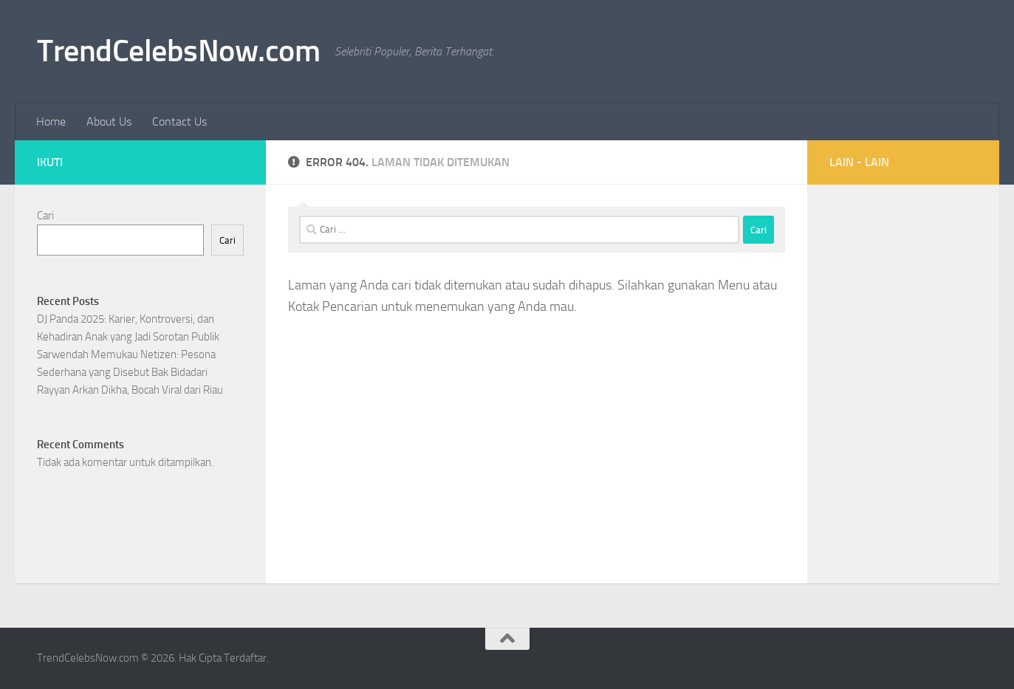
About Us (108, 121)
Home (51, 121)
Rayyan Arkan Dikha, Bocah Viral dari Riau (130, 390)
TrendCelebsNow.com (178, 50)
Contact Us (179, 121)
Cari (45, 215)
